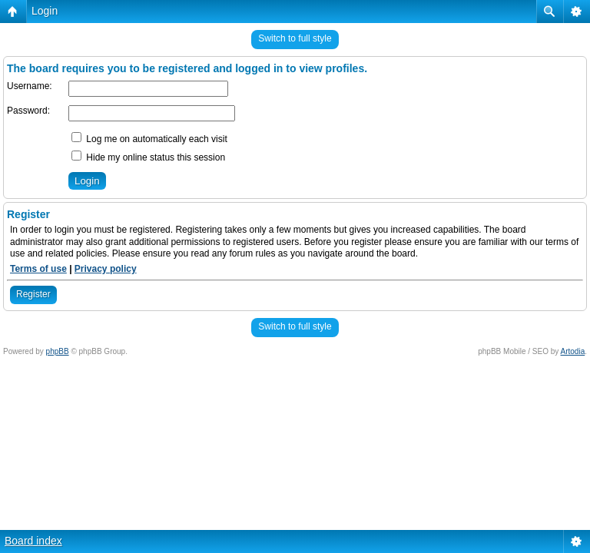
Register (33, 294)
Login (44, 11)
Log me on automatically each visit (149, 139)
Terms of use (38, 268)
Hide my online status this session (148, 157)
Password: (28, 110)
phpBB (57, 351)
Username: (29, 86)
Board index (33, 541)
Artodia (573, 351)
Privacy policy (106, 268)
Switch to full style (294, 38)
